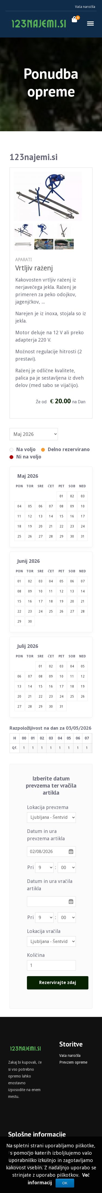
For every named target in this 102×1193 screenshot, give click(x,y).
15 (61, 516)
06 (40, 506)
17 (83, 516)
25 (19, 536)
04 (19, 506)
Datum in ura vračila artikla (49, 884)
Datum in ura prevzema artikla (46, 834)
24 (83, 526)
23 (72, 526)
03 (40, 581)
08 (61, 506)
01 (19, 581)
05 (30, 506)
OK (64, 1183)
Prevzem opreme (73, 1062)
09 (72, 506)
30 (72, 536)
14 (51, 516)
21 (51, 526)
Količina (36, 955)
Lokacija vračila (43, 931)
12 (30, 516)
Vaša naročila (85, 7)
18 (19, 526)
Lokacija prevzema (47, 807)
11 (19, 516)
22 (61, 526)
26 (30, 536)
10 (83, 506)
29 (61, 536)
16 (72, 516)
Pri (30, 867)
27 (40, 536)
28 (51, 536)
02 (30, 581)
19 (30, 526)
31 (83, 536)
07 (51, 506)
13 (40, 516)
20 (40, 526)
